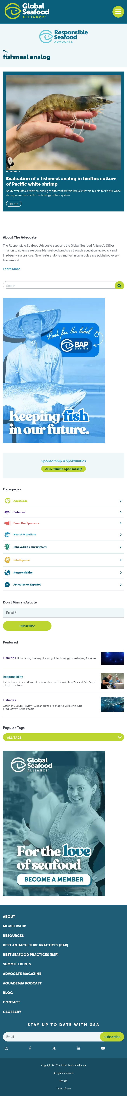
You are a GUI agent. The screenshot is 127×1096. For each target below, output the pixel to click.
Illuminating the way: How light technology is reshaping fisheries (56, 658)
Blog (8, 993)
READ (14, 204)
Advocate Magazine (22, 974)
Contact (11, 1002)
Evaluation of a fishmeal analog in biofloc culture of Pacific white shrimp (61, 181)
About (9, 916)
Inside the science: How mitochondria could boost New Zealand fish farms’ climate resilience (49, 684)
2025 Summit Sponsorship (63, 469)
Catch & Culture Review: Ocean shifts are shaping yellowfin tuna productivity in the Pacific (42, 707)
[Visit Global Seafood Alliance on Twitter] (62, 1048)
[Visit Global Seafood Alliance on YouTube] (111, 1048)
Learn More (11, 269)
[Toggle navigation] (118, 12)
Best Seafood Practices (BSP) (30, 955)
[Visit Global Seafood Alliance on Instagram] (15, 1048)
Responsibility (13, 677)
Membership (14, 926)
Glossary (12, 1012)
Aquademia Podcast (22, 983)
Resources (13, 936)
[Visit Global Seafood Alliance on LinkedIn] (87, 1048)
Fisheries (9, 658)
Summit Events (17, 964)
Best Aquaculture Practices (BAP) (35, 945)
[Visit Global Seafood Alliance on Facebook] (38, 1048)
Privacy (63, 1081)
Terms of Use (63, 1088)
